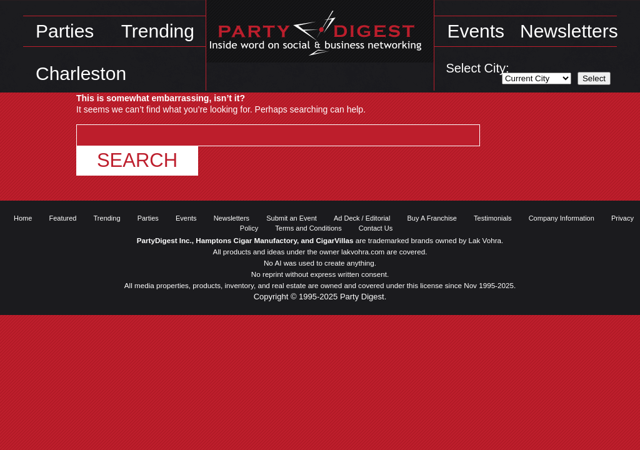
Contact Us (375, 228)
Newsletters (569, 31)
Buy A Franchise (433, 218)
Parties (65, 31)
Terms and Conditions (308, 228)
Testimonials (493, 218)
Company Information (561, 218)
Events (475, 31)
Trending (157, 31)
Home (23, 218)
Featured (62, 218)
